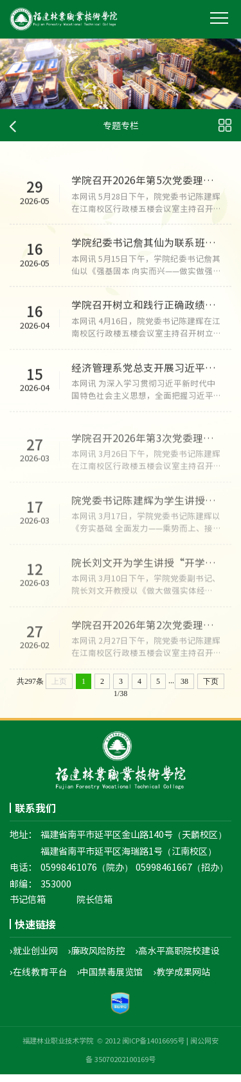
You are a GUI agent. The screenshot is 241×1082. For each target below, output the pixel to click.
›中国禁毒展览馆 (110, 979)
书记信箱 (28, 906)
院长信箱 (94, 906)
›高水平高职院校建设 (178, 957)
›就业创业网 (34, 957)
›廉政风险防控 (96, 957)
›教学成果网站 (182, 979)
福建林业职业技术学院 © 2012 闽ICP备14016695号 (103, 1048)
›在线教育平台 (38, 979)
